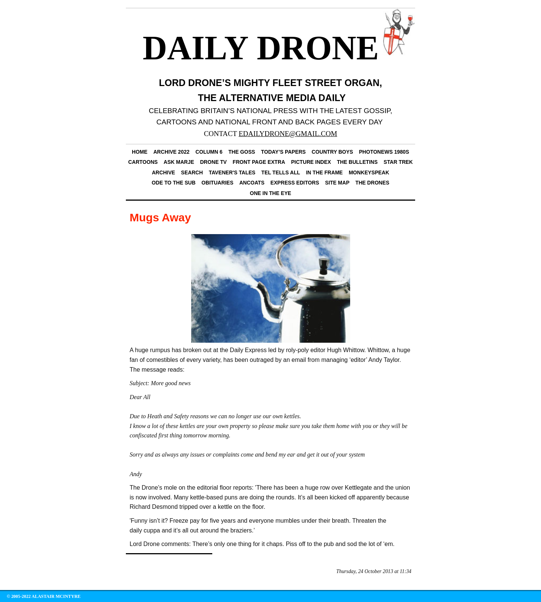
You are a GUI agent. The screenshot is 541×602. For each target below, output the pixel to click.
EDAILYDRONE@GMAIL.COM (288, 134)
